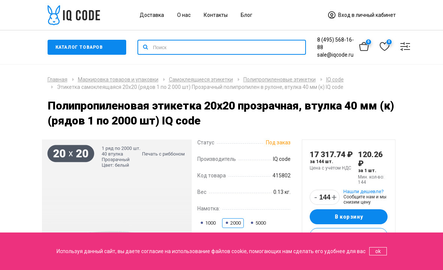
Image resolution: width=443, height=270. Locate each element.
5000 (258, 223)
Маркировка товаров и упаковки (118, 79)
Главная (57, 79)
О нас (184, 15)
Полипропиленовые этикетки (279, 79)
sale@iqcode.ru (335, 55)
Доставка (152, 15)
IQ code (335, 79)
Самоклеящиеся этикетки (201, 79)
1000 (208, 223)
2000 (233, 223)
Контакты (216, 15)
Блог (246, 15)
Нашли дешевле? (363, 191)
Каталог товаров (79, 47)
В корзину (349, 217)
